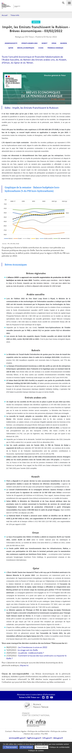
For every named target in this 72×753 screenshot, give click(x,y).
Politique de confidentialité (38, 731)
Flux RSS (44, 734)
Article (36, 22)
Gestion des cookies (32, 734)
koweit (44, 43)
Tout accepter (10, 747)
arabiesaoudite (11, 43)
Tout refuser (26, 747)
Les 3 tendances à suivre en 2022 (32, 647)
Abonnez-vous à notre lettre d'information (36, 694)
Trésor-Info (15, 15)
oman (54, 43)
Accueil (5, 15)
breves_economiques (25, 48)
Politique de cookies (59, 731)
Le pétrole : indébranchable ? (31, 652)
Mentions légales (19, 731)
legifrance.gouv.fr (34, 738)
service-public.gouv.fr (17, 738)
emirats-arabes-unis (29, 43)
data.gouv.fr (58, 738)
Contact (8, 731)
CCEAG (40, 48)
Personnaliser (41, 747)
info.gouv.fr (47, 738)
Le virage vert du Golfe (28, 650)
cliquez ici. (24, 665)
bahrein (63, 43)
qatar (10, 48)
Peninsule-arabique (55, 48)
